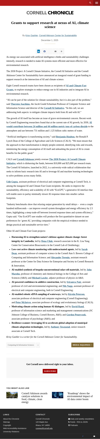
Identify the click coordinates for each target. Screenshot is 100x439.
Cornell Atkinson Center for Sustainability (58, 35)
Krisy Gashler (31, 35)
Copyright (7, 425)
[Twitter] (88, 436)
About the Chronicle (11, 419)
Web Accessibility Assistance (14, 428)
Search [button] (90, 3)
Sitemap (6, 422)
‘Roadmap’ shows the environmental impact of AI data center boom (80, 396)
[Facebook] (82, 436)
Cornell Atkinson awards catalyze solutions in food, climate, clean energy (35, 398)
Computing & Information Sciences (21, 345)
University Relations (11, 432)
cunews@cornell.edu (44, 428)
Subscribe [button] (50, 371)
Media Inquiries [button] (82, 345)
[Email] (94, 436)
